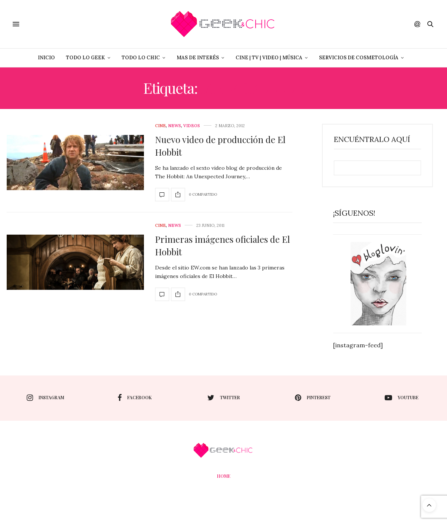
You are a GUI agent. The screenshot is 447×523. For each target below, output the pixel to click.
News (174, 126)
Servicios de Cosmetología (358, 57)
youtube (401, 397)
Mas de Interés (198, 57)
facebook (135, 397)
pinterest (313, 397)
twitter (223, 397)
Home (223, 476)
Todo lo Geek (85, 57)
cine (160, 126)
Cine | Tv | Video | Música (269, 57)
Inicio (46, 57)
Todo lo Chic (141, 57)
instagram (45, 397)
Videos (191, 126)
